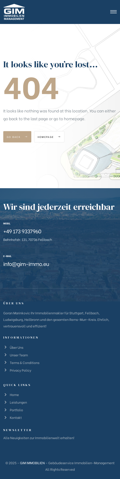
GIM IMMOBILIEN (32, 462)
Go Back (17, 137)
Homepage (49, 137)
